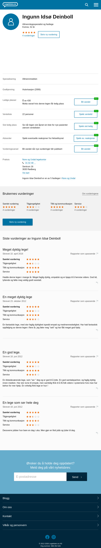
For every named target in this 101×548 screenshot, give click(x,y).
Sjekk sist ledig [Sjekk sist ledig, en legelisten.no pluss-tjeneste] (86, 126)
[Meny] (96, 5)
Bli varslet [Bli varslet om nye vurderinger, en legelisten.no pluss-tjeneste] (85, 149)
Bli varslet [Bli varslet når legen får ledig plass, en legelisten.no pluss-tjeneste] (85, 102)
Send (75, 477)
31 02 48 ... (30, 163)
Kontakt (7, 516)
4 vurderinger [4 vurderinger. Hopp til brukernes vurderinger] (28, 35)
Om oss (7, 507)
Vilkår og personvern (15, 525)
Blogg (6, 498)
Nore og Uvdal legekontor (34, 159)
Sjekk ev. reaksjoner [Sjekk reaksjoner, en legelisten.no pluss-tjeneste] (85, 138)
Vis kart (25, 173)
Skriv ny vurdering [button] (48, 34)
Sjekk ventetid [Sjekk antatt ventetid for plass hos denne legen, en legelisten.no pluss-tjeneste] (85, 114)
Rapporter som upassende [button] (82, 254)
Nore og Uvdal (68, 178)
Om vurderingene (90, 193)
